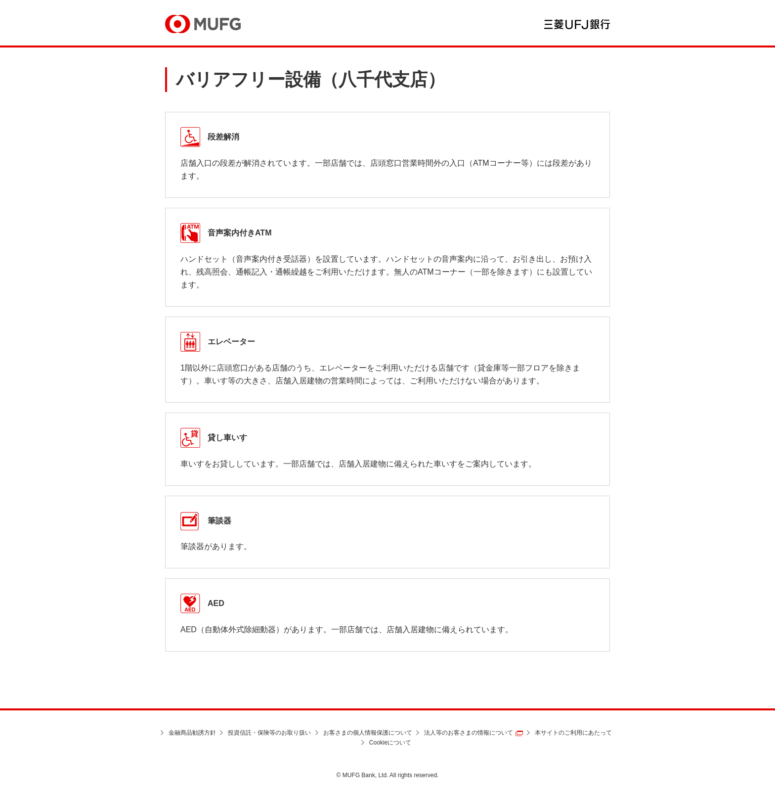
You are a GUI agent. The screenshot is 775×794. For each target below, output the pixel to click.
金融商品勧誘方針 (192, 732)
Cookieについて (390, 742)
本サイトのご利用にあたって (573, 732)
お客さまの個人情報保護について (367, 732)
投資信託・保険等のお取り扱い (269, 732)
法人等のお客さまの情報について (468, 732)
